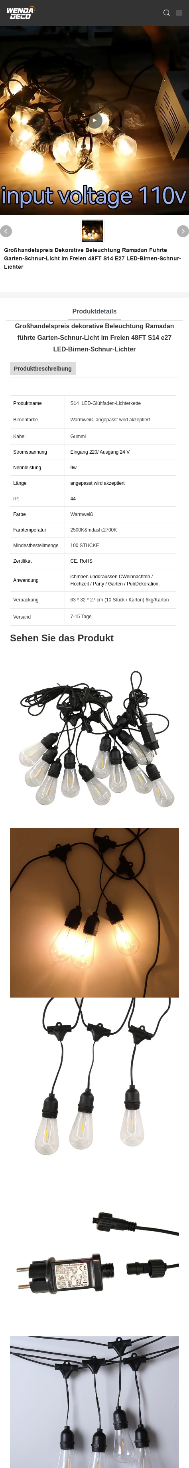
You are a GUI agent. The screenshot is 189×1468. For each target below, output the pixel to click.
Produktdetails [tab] (94, 311)
